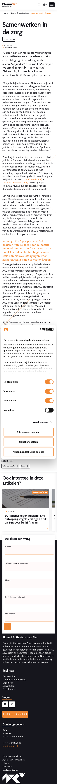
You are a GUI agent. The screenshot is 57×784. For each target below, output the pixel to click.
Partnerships (8, 676)
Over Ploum (8, 689)
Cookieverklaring (10, 770)
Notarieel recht (8, 466)
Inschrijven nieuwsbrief (15, 714)
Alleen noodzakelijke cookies (28, 452)
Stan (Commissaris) (32, 179)
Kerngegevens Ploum (12, 756)
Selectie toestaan (28, 442)
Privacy (5, 763)
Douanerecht (38, 492)
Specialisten (8, 685)
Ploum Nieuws (9, 39)
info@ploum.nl (10, 746)
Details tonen (40, 422)
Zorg (22, 466)
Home (5, 13)
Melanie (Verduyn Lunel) (15, 182)
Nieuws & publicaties (19, 13)
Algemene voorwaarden (13, 759)
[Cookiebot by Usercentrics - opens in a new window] (41, 329)
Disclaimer (7, 766)
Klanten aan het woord (14, 679)
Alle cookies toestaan (28, 432)
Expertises (7, 682)
